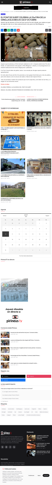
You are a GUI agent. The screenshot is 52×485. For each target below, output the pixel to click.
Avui (2, 11)
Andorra (20, 412)
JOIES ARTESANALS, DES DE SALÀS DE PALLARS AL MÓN (43, 452)
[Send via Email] (18, 30)
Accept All (46, 475)
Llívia (36, 412)
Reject (38, 475)
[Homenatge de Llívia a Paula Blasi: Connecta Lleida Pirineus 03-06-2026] (5, 358)
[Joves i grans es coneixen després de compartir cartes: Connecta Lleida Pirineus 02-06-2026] (5, 365)
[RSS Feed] (14, 447)
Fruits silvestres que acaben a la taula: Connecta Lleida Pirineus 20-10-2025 (13, 100)
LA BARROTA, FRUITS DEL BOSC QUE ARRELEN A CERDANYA (43, 437)
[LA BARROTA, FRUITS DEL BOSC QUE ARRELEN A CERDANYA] (31, 438)
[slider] (18, 59)
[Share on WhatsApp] (8, 30)
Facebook (5, 380)
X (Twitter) (5, 376)
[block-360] (26, 8)
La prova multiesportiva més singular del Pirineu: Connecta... (25, 340)
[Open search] (49, 2)
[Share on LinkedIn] (12, 30)
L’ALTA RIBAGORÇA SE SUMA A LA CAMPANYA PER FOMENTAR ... (12, 175)
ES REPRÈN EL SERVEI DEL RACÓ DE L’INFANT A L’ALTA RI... (39, 128)
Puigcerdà (34, 409)
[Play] (2, 60)
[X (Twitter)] (2, 447)
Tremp (3, 415)
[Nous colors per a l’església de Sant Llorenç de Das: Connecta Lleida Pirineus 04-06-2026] (5, 350)
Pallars (39, 409)
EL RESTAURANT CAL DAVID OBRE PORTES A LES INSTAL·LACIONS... (43, 445)
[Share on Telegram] (15, 30)
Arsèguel (8, 415)
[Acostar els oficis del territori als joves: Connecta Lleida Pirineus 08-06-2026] (5, 335)
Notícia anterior (20, 96)
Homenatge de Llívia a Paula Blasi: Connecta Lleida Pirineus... (25, 355)
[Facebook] (10, 447)
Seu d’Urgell (26, 412)
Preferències (31, 475)
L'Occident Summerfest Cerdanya (33, 415)
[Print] (46, 30)
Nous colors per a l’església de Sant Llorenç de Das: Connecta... (26, 347)
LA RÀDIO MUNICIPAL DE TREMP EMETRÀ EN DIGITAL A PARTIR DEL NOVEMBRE (37, 100)
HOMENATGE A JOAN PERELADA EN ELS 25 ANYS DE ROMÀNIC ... (12, 199)
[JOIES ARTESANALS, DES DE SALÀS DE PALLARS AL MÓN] (31, 453)
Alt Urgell (3, 412)
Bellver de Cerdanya (44, 412)
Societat (11, 11)
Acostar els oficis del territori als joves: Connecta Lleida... (25, 332)
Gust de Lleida (11, 409)
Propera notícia (31, 96)
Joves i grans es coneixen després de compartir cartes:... (24, 363)
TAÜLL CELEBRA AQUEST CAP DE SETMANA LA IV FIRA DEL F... (13, 128)
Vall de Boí (10, 412)
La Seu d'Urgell (21, 415)
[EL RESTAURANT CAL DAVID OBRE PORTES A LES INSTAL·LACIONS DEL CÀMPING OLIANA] (31, 446)
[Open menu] (2, 2)
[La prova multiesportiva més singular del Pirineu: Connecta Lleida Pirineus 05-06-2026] (5, 342)
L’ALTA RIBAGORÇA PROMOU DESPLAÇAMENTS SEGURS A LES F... (10, 152)
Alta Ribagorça (6, 11)
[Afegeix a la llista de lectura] (49, 30)
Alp (15, 412)
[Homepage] (26, 2)
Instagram (31, 376)
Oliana (14, 415)
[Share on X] (5, 30)
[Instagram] (6, 447)
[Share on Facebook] (2, 30)
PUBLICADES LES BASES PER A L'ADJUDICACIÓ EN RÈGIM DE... (39, 175)
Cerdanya (4, 409)
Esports (45, 409)
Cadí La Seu (27, 409)
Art (32, 412)
